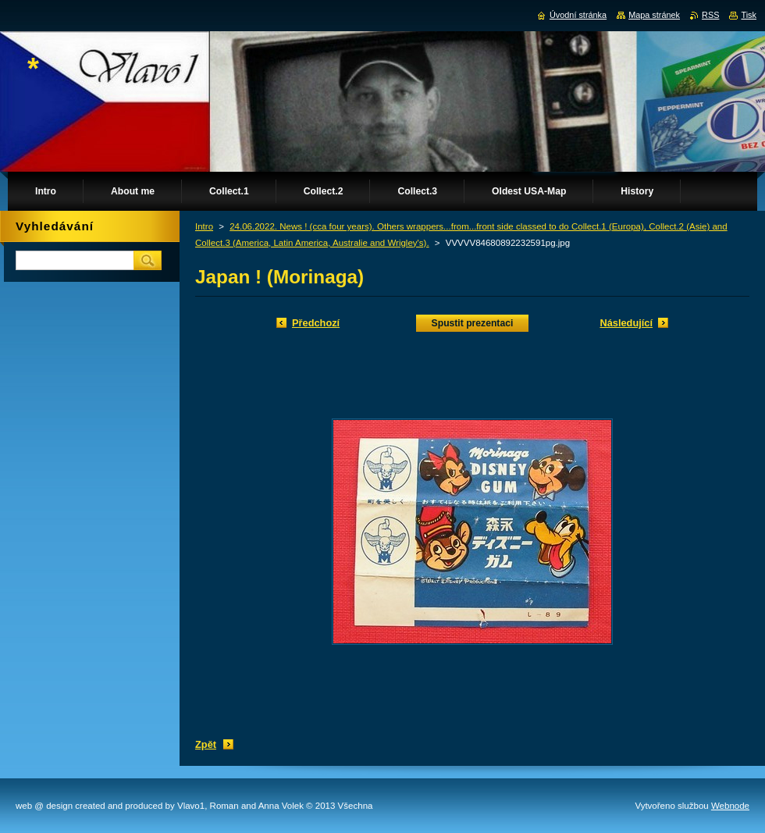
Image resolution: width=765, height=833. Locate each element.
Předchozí (316, 323)
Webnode (730, 805)
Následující (626, 323)
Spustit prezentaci (473, 323)
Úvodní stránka (578, 15)
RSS (710, 15)
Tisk (748, 15)
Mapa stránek (654, 15)
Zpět (205, 744)
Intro (204, 226)
